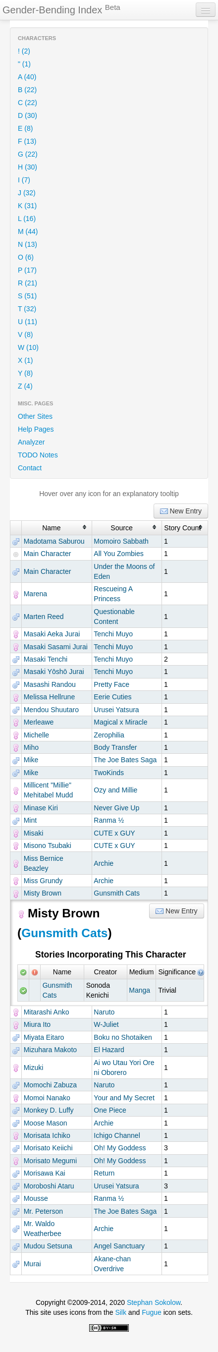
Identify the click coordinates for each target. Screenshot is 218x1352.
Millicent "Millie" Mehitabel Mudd (48, 790)
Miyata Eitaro (44, 1037)
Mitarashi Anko (46, 1012)
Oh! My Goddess (120, 1148)
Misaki (34, 833)
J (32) (27, 193)
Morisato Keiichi (48, 1148)
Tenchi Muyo (113, 634)
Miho (31, 747)
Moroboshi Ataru (49, 1186)
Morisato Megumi (50, 1161)
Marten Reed (44, 616)
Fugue (152, 1312)
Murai (32, 1264)
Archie (103, 863)
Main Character (47, 554)
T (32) (27, 309)
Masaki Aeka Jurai (52, 634)
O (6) (26, 257)
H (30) (27, 167)
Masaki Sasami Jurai (56, 647)
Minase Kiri (41, 808)
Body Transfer (115, 747)
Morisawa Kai (44, 1173)
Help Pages (36, 429)
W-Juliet (106, 1024)
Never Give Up (116, 808)
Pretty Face (111, 684)
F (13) (27, 141)
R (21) (27, 283)
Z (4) (25, 386)
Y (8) (25, 373)
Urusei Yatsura (116, 710)
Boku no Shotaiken (123, 1037)
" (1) (24, 64)
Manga (139, 990)
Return (104, 1173)
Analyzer (31, 442)
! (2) (24, 51)
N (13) (27, 244)
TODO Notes (38, 455)
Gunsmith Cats (117, 893)
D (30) (27, 115)
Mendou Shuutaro (51, 710)
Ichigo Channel (117, 1135)
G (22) (28, 154)
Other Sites (35, 416)
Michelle (36, 735)
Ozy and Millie (115, 790)
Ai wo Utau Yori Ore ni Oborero (124, 1067)
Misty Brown (42, 893)
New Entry (181, 511)
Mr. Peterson (43, 1211)
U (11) (27, 322)
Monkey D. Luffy (49, 1110)
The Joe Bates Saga (125, 760)
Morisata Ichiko (47, 1135)
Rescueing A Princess (113, 594)
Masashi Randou (50, 684)
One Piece (110, 1110)
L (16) (27, 219)
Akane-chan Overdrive (112, 1264)
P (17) (27, 270)
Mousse (36, 1198)
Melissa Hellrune (49, 697)
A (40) (27, 77)
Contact (30, 468)
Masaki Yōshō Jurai (54, 672)
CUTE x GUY (114, 833)
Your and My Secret (124, 1098)
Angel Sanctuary (119, 1246)
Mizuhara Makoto (50, 1050)
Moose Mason (45, 1123)
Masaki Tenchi (45, 659)
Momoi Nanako (47, 1098)
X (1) (25, 360)
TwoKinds (109, 773)
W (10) (28, 347)
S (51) (27, 296)
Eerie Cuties (112, 697)
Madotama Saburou (54, 541)
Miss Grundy (43, 881)
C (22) (27, 103)
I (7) (24, 180)
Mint (30, 820)
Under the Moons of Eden (124, 571)
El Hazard (109, 1050)
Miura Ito (37, 1024)
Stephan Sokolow (153, 1302)
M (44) (28, 231)
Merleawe (39, 722)
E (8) (25, 128)
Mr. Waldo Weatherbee (42, 1229)
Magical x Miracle (120, 722)
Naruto (104, 1012)
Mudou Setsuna (48, 1246)
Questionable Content (114, 616)
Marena (35, 594)
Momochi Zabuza (50, 1085)
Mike (31, 760)
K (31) (27, 206)
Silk (120, 1312)
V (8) (25, 334)
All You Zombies (118, 554)
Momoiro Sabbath (121, 541)
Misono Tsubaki (47, 845)
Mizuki (34, 1067)
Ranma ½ (109, 820)
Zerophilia (109, 735)
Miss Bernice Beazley (43, 863)
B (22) (27, 90)
